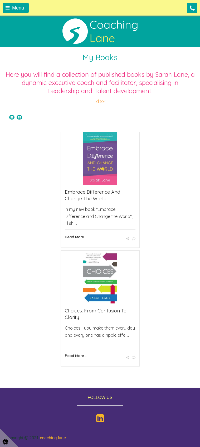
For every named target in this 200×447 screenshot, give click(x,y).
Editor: (100, 101)
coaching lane (53, 438)
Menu (15, 8)
